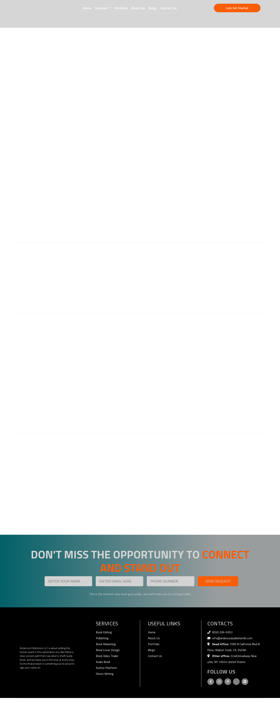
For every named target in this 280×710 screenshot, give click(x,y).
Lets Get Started (237, 8)
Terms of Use (252, 704)
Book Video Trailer (107, 656)
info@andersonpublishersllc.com (232, 638)
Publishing (102, 638)
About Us (138, 8)
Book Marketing (106, 644)
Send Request (218, 581)
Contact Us (169, 8)
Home (87, 8)
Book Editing (104, 632)
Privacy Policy (232, 704)
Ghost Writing (105, 673)
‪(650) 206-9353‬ (222, 632)
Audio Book (103, 662)
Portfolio (121, 8)
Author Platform (106, 668)
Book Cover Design (108, 650)
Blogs (153, 8)
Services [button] (101, 8)
